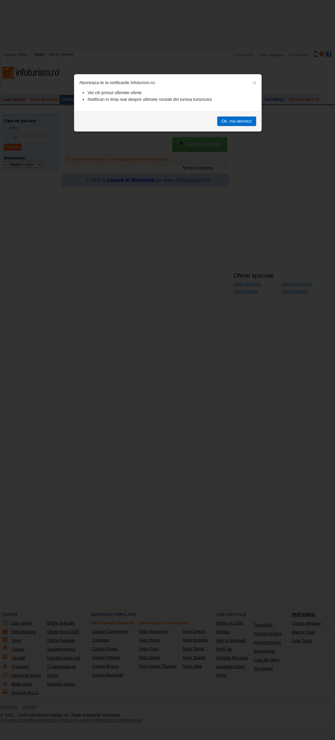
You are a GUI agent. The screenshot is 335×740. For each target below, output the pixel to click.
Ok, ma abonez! (236, 121)
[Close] (254, 82)
